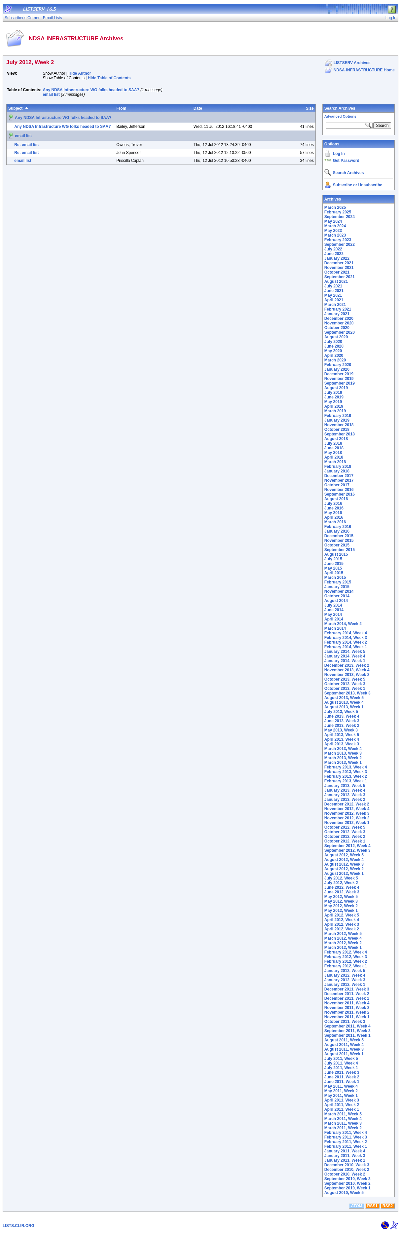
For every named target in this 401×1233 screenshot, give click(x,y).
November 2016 (339, 489)
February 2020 (337, 364)
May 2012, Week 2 (341, 906)
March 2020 (335, 360)
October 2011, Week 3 (344, 1021)
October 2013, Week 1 (344, 688)
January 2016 (336, 531)
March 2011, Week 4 (343, 1118)
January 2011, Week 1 (344, 1160)
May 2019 (333, 401)
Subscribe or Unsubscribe (357, 185)
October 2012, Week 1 (344, 841)
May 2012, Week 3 (341, 901)
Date (198, 108)
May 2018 (333, 452)
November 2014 (339, 591)
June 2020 (334, 346)
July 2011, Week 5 (341, 1058)
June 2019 (334, 397)
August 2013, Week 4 (344, 702)
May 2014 (333, 614)
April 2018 (333, 457)
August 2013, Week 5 (344, 697)
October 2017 (336, 485)
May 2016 (333, 512)
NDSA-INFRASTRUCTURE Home (364, 70)
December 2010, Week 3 (346, 1165)
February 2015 (337, 582)
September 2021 (339, 277)
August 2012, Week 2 (344, 869)
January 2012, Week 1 (344, 984)
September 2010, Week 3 (347, 1179)
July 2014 (333, 605)
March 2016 (335, 522)
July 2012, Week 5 (341, 878)
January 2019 (336, 420)
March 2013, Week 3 (343, 753)
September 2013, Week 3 (347, 693)
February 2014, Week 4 (345, 633)
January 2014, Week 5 (344, 651)
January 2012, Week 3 (344, 980)
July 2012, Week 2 (341, 882)
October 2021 (336, 272)
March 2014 (335, 628)
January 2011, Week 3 (344, 1155)
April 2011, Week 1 (341, 1109)
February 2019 (337, 415)
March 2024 (335, 226)
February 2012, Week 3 (345, 956)
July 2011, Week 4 (341, 1063)
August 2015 (336, 554)
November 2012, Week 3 (347, 813)
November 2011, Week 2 (347, 1012)
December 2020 (338, 318)
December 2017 (338, 475)
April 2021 (333, 300)
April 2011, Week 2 (341, 1104)
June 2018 (334, 448)
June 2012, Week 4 (341, 887)
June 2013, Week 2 (341, 725)
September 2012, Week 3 (347, 850)
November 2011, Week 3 (347, 1007)
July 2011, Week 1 (341, 1067)
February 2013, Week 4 (345, 767)
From (121, 108)
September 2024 (339, 216)
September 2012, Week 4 (347, 845)
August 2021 (336, 281)
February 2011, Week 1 (345, 1146)
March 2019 (335, 411)
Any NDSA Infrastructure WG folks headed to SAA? (91, 90)
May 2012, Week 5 (341, 896)
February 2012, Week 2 (345, 961)
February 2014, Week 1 (345, 647)
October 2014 (336, 596)
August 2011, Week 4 (344, 1044)
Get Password (346, 160)
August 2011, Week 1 (344, 1054)
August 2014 (336, 600)
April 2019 (333, 406)
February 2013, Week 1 (345, 781)
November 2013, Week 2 (347, 674)
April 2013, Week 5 (341, 734)
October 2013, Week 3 (344, 684)
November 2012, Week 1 (347, 822)
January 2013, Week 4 (344, 790)
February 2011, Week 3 (345, 1137)
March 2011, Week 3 (343, 1123)
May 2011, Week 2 (341, 1091)
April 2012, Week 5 (341, 915)
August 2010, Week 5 (344, 1192)
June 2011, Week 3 (341, 1072)
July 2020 (333, 341)
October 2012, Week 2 (344, 836)
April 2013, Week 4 (341, 739)
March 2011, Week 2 (343, 1128)
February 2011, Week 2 (345, 1142)
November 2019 (339, 378)
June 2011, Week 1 (341, 1081)
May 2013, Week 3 (341, 730)
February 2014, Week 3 (345, 637)
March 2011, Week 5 (343, 1114)
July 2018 (333, 443)
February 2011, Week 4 (345, 1132)
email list (51, 94)
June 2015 (334, 563)
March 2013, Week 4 (343, 748)
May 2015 (333, 568)
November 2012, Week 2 (347, 818)
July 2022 (333, 249)
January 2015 (336, 586)
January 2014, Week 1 (344, 660)
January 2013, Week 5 (344, 785)
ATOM (356, 1206)
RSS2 (388, 1206)
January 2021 (336, 314)
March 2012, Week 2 (343, 943)
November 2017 (339, 480)
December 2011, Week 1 (346, 998)
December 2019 (338, 374)
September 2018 (339, 434)
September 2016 (339, 494)
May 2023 (333, 230)
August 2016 (336, 499)
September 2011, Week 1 (347, 1035)
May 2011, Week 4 (341, 1086)
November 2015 (339, 540)
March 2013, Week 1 (343, 762)
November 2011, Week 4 (347, 1003)
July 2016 (333, 503)
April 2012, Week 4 (341, 919)
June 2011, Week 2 (341, 1077)
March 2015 (335, 577)
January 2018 (336, 471)
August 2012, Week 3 (344, 864)
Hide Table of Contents (109, 78)
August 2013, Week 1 (344, 707)
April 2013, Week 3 (341, 744)
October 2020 (336, 327)
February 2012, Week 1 (345, 966)
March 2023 (335, 235)
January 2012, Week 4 (344, 975)
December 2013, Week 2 (346, 665)
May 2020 (333, 351)
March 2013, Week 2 (343, 758)
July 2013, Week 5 (341, 711)
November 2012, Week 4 (347, 808)
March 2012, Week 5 (343, 933)
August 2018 (336, 438)
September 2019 (339, 383)
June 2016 (334, 508)
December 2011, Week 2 (346, 993)
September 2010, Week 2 (347, 1183)
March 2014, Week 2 (343, 623)
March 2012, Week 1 (343, 947)
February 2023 (337, 240)
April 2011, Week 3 (341, 1100)
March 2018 (335, 462)
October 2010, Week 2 (344, 1174)
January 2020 (336, 369)
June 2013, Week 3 (341, 721)
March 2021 (335, 304)
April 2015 (333, 573)
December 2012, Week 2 (346, 804)
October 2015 (336, 545)
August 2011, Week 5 (344, 1040)
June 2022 (334, 253)
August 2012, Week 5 (344, 855)
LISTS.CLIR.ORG (18, 1225)
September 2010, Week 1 (347, 1188)
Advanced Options (340, 116)
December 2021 (338, 263)
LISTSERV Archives (352, 62)
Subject (15, 108)
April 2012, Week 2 (341, 929)
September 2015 (339, 549)
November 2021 (339, 267)
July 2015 (333, 559)
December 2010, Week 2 (346, 1169)
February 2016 (337, 526)
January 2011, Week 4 (344, 1151)
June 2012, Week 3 (341, 892)
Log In (339, 153)
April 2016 (333, 517)
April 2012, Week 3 (341, 924)
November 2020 (339, 323)
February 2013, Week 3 (345, 771)
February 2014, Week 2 (345, 642)
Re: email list (26, 144)
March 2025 (335, 207)
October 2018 (336, 429)
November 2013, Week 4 (347, 670)
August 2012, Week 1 (344, 873)
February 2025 (337, 212)
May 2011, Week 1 (341, 1095)
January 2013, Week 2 (344, 799)
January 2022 (336, 258)
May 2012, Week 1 (341, 910)
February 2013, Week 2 (345, 776)
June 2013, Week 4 (341, 716)
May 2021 (333, 295)
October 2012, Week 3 (344, 832)
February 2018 (337, 466)
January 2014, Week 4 (344, 656)
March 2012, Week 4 (343, 938)
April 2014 (333, 619)
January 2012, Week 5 (344, 970)
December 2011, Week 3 (346, 989)
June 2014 (334, 610)
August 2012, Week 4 (344, 859)
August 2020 (336, 337)
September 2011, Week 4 (347, 1026)
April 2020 (333, 355)
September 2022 (339, 244)
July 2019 (333, 392)
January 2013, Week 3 (344, 795)
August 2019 (336, 388)
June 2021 (334, 290)
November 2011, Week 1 (347, 1017)
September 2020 (339, 332)
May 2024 (333, 221)
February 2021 (337, 309)
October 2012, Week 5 (344, 827)
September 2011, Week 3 (347, 1030)
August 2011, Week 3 (344, 1049)
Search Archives (339, 108)
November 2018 (339, 425)
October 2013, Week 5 (344, 679)
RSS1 (372, 1206)
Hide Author (79, 73)
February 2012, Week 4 (345, 952)
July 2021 (333, 286)
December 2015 (338, 536)
